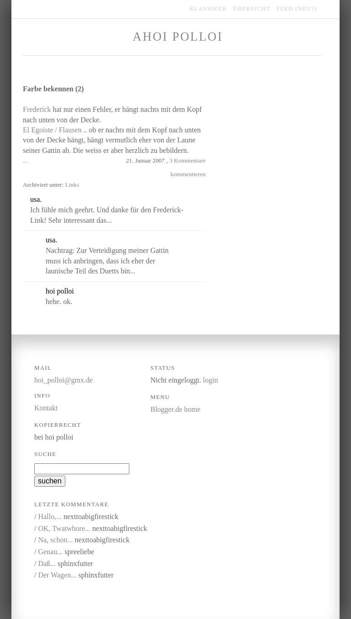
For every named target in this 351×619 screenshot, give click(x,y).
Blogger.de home (175, 409)
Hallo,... (50, 516)
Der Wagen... (57, 575)
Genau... (50, 552)
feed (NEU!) (297, 8)
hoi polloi (60, 291)
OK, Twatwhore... (64, 528)
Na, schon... (55, 540)
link (88, 199)
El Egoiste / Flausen (52, 130)
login (210, 380)
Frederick (37, 109)
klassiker (208, 8)
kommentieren (188, 174)
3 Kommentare (187, 160)
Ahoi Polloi (178, 36)
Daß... (47, 563)
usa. (36, 199)
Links (72, 184)
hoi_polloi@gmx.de (63, 380)
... (25, 160)
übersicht (252, 8)
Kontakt (46, 408)
